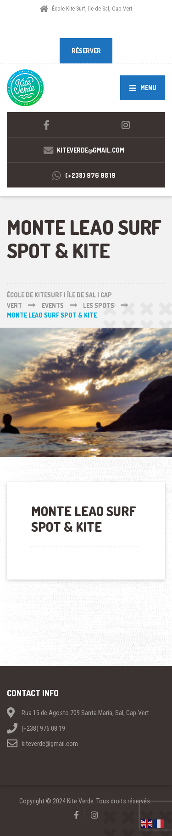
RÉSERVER (86, 51)
